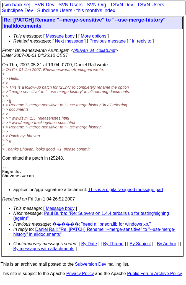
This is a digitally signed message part (125, 194)
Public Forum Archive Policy (154, 278)
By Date (89, 248)
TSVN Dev (121, 4)
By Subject (140, 248)
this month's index (95, 10)
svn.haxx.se (16, 4)
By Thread (113, 248)
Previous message (107, 41)
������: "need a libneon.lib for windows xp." (101, 228)
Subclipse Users (54, 10)
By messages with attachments (43, 253)
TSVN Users (150, 4)
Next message (69, 41)
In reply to (141, 41)
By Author (166, 248)
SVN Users (70, 4)
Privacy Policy (80, 278)
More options (94, 36)
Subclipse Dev (17, 10)
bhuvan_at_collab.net (94, 50)
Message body (60, 36)
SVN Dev (44, 4)
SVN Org (96, 4)
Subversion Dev (90, 268)
